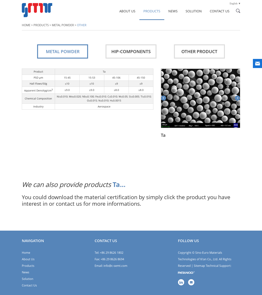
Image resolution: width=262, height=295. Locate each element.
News (173, 11)
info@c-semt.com (115, 266)
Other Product (199, 51)
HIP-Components (131, 51)
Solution (194, 11)
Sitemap (199, 266)
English (233, 3)
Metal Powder (63, 25)
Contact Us (219, 11)
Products (151, 11)
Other (81, 25)
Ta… (119, 184)
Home (26, 25)
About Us (127, 11)
